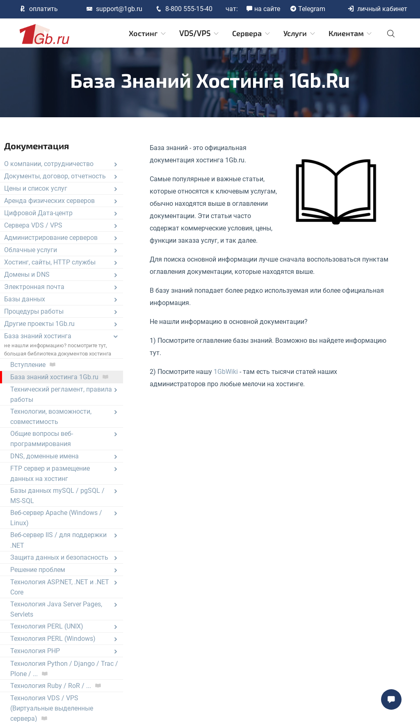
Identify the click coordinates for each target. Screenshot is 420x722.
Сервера (251, 34)
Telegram (307, 9)
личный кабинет (377, 9)
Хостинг (148, 34)
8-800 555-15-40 (183, 9)
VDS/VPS (199, 34)
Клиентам (351, 34)
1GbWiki (226, 372)
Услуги (299, 34)
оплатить (38, 9)
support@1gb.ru (114, 9)
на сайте (263, 9)
